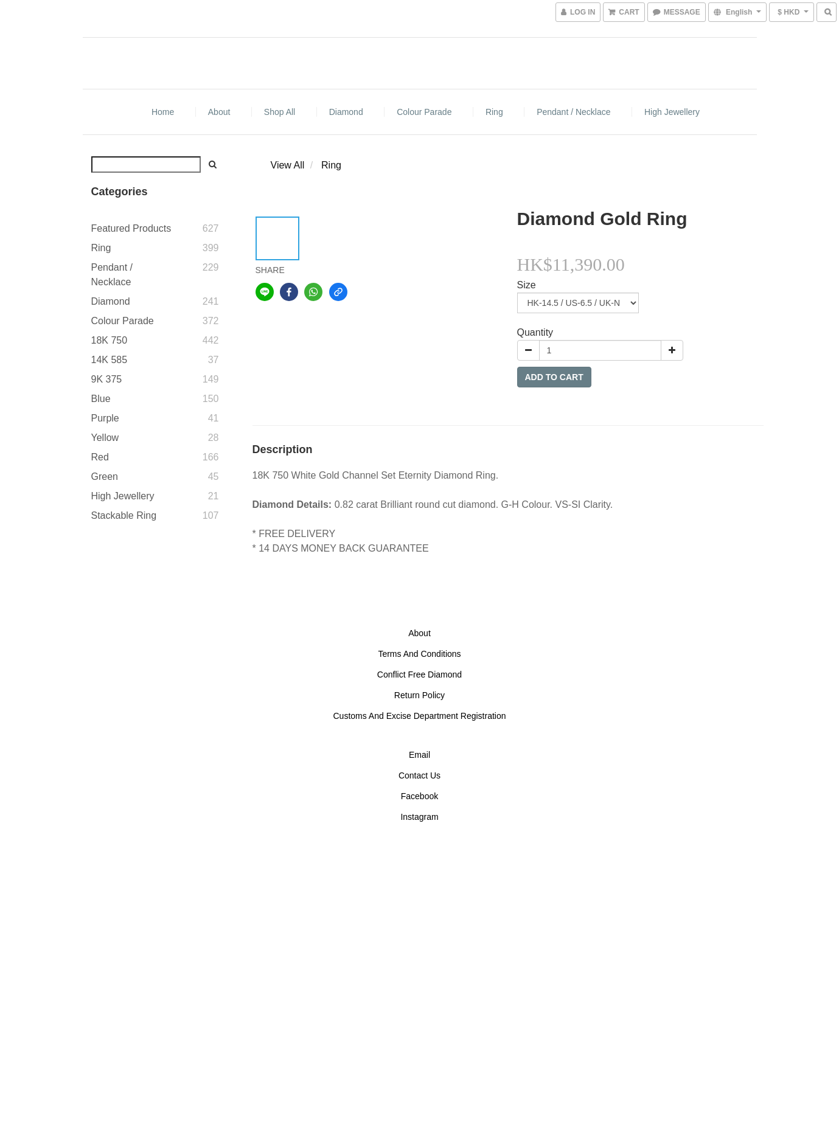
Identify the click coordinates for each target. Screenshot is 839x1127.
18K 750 (109, 340)
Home (162, 112)
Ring (494, 112)
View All (288, 165)
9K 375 (106, 379)
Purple (105, 418)
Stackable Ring (124, 515)
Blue (101, 399)
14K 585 (109, 360)
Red (100, 457)
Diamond (346, 112)
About (219, 112)
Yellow (105, 437)
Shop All (279, 112)
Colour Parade (424, 112)
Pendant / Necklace (573, 112)
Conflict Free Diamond (419, 674)
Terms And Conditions (419, 654)
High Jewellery (672, 112)
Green (104, 476)
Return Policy (419, 695)
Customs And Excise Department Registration (419, 716)
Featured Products (131, 228)
